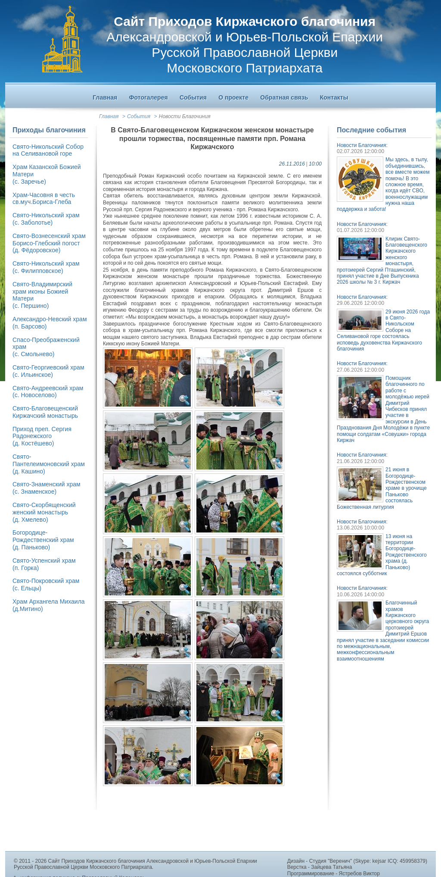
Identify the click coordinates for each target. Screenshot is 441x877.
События (138, 116)
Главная (108, 116)
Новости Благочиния (185, 116)
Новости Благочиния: (362, 145)
